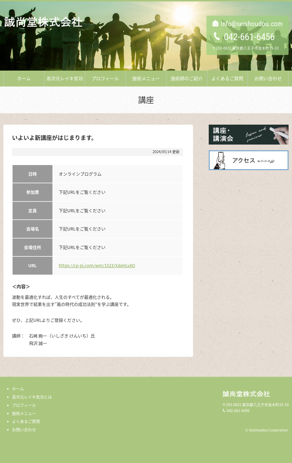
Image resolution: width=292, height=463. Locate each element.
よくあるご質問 (227, 78)
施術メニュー (146, 78)
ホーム (24, 78)
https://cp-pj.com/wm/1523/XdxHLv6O (97, 265)
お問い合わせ (268, 78)
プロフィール (105, 78)
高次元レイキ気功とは (32, 397)
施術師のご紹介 (187, 78)
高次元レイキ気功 (64, 78)
